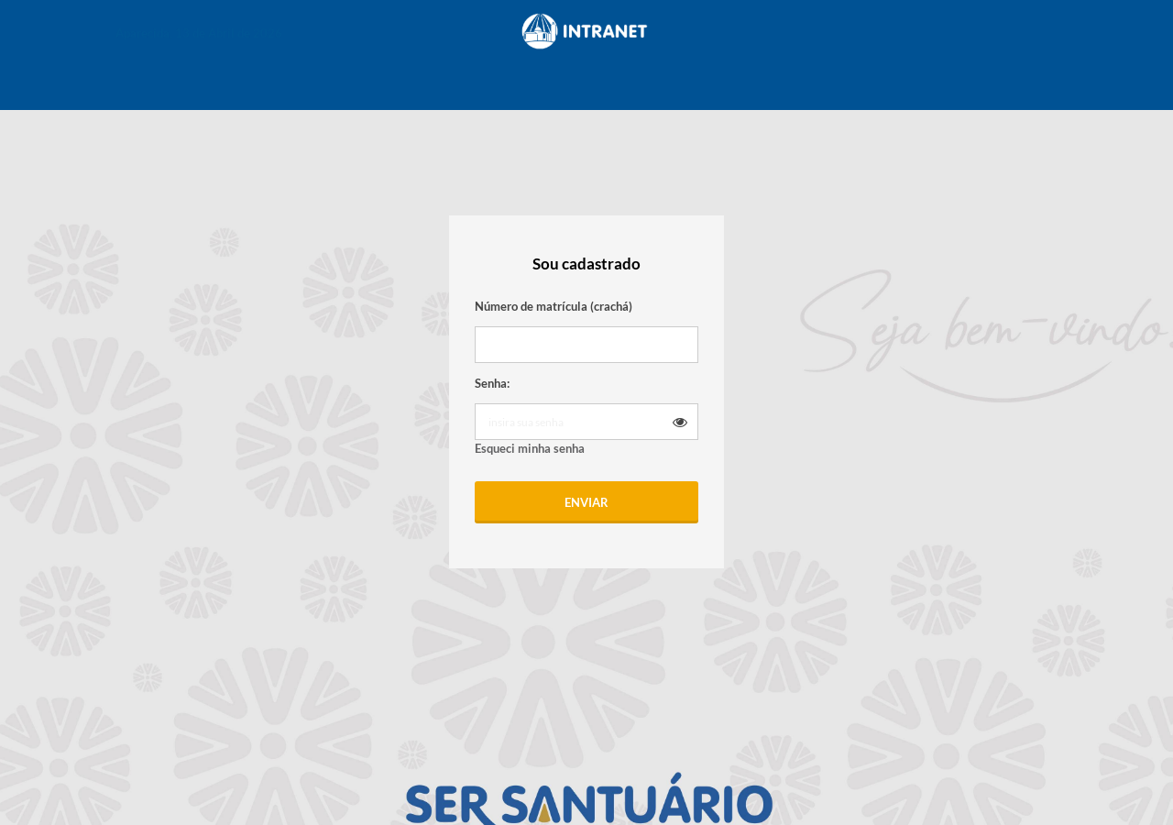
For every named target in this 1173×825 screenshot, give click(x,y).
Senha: (492, 383)
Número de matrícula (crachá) (553, 306)
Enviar (586, 502)
